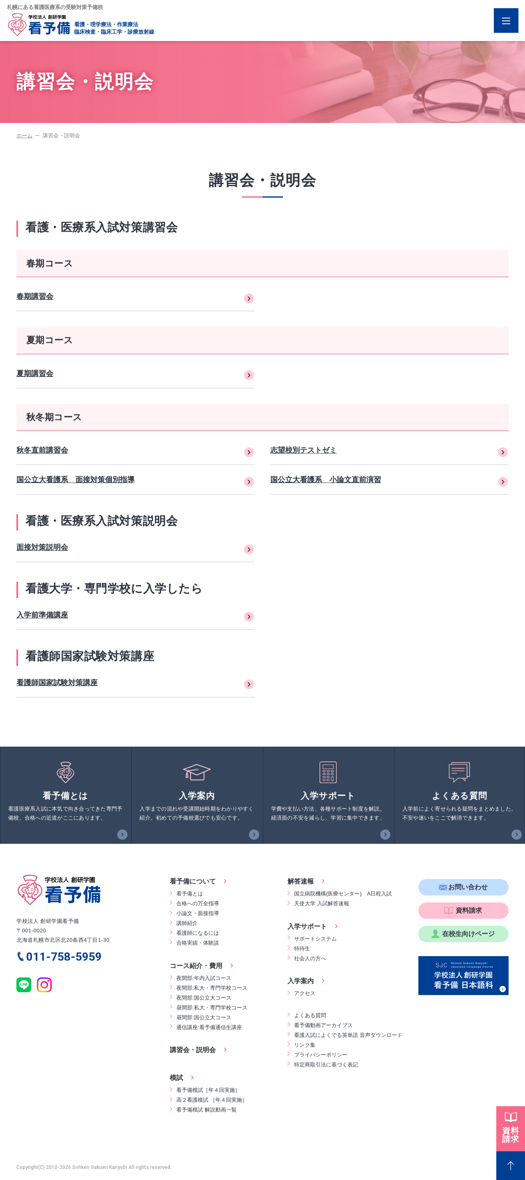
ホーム (24, 135)
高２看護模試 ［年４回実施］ (211, 1100)
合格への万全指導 (197, 903)
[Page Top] (510, 1165)
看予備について (193, 881)
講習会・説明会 (193, 1049)
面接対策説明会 (42, 547)
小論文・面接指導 (197, 913)
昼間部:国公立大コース (203, 1017)
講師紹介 (187, 923)
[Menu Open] (506, 20)
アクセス (304, 993)
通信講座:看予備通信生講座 (209, 1027)
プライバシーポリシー (320, 1055)
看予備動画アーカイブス (323, 1025)
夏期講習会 (34, 373)
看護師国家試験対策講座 (57, 683)
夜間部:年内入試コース (203, 978)
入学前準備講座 (42, 615)
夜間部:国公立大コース (203, 998)
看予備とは (189, 894)
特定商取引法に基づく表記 (326, 1065)
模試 (176, 1077)
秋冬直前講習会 (42, 450)
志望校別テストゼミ (303, 450)
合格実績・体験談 (197, 943)
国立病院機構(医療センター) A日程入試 (343, 894)
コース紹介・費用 (196, 965)
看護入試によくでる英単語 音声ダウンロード (348, 1035)
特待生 (302, 948)
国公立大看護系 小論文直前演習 (325, 480)
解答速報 (301, 881)
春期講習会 (34, 296)
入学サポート (307, 926)
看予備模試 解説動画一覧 (206, 1110)
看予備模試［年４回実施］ (208, 1090)
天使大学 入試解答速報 (321, 903)
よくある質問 (310, 1015)
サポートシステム (315, 939)
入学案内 (301, 980)
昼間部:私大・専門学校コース (211, 1008)
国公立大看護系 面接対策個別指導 (75, 480)
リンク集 (304, 1045)
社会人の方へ (310, 958)
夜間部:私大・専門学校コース (211, 988)
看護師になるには (197, 933)
